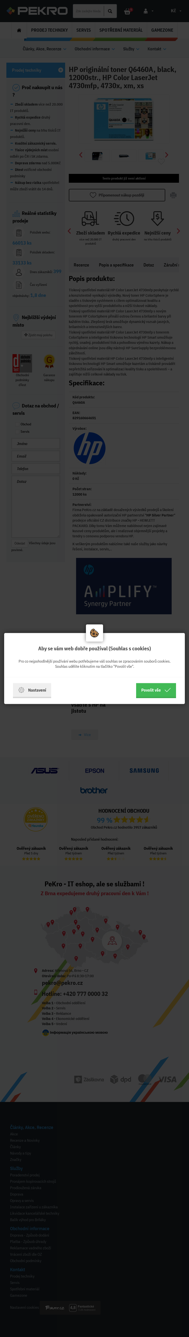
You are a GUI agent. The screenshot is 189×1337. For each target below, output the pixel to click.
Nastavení (32, 690)
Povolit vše (156, 690)
